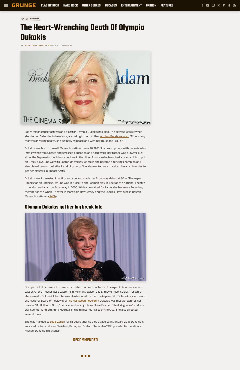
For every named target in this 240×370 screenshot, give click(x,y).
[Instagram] (213, 5)
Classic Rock (50, 5)
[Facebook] (202, 5)
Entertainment (131, 5)
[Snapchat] (229, 5)
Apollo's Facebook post (114, 136)
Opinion (151, 5)
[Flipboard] (224, 5)
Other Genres (91, 5)
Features (167, 5)
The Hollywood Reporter (82, 300)
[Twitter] (218, 5)
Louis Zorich (57, 321)
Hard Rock (70, 5)
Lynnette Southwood (35, 45)
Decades (111, 5)
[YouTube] (207, 5)
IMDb (52, 196)
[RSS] (234, 5)
